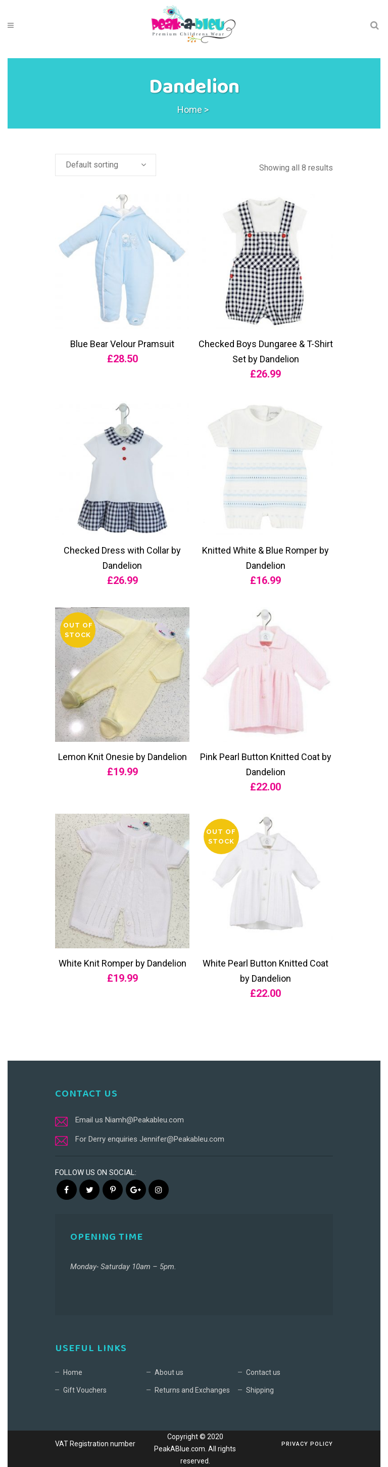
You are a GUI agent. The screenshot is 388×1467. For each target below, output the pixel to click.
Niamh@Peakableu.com (144, 1119)
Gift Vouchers (85, 1390)
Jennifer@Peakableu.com (181, 1139)
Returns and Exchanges (192, 1390)
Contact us (263, 1372)
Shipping (260, 1390)
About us (169, 1372)
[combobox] (105, 165)
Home (189, 109)
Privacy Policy (307, 1444)
